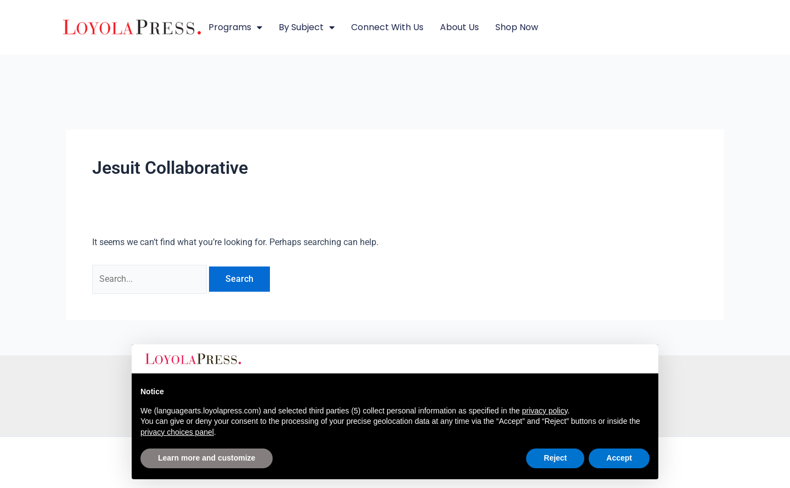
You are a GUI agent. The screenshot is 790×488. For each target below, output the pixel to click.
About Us (459, 27)
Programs (235, 27)
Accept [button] (619, 457)
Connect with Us (387, 27)
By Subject (307, 27)
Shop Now (516, 27)
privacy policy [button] (544, 410)
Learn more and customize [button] (206, 457)
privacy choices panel (177, 432)
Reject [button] (555, 457)
